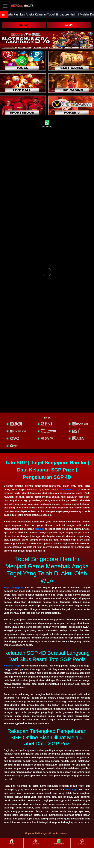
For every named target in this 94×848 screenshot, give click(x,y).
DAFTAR (23, 25)
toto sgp (40, 528)
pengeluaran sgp (70, 489)
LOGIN (68, 25)
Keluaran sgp (12, 665)
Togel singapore (13, 587)
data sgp (71, 789)
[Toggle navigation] (5, 6)
